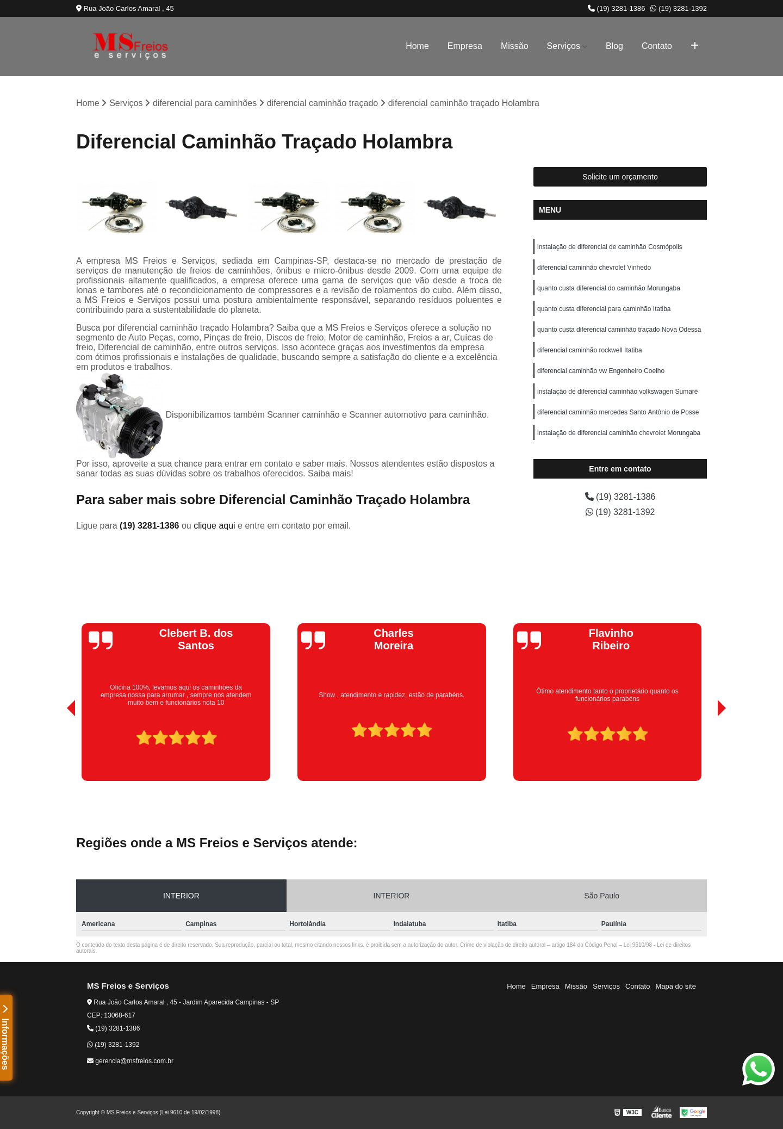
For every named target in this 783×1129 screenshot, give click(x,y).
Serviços (563, 46)
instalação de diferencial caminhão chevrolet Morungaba (618, 433)
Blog (614, 46)
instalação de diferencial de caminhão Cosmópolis (609, 247)
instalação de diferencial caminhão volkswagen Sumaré (617, 391)
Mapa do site (675, 986)
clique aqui (214, 525)
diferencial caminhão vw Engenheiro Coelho (600, 371)
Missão (515, 46)
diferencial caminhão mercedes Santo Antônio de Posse (618, 412)
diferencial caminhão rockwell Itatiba (589, 350)
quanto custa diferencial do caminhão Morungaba (608, 288)
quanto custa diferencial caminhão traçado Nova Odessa (619, 329)
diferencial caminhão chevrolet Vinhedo (594, 267)
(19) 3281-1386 (616, 8)
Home (417, 46)
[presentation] (56, 750)
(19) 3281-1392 (678, 8)
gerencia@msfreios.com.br (130, 1061)
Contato (657, 46)
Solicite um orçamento (620, 176)
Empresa (465, 46)
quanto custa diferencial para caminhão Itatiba (604, 309)
